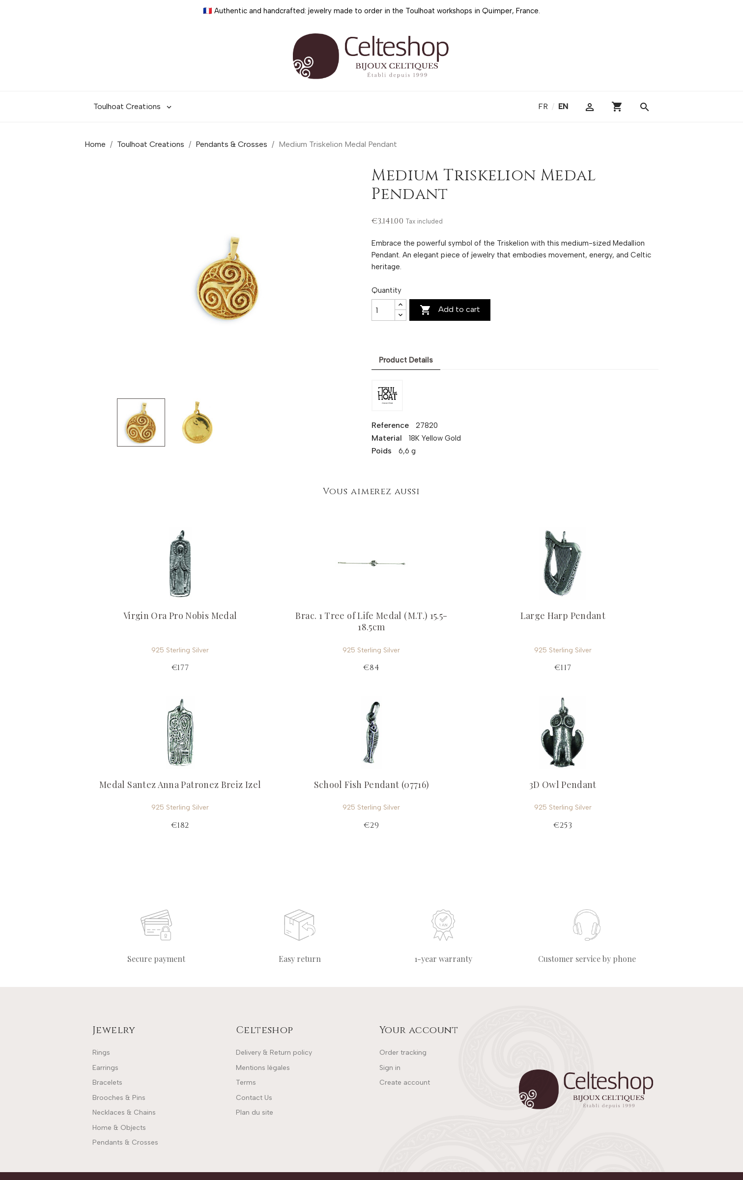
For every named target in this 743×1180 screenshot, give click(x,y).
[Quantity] (383, 310)
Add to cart (450, 310)
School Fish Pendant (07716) (371, 784)
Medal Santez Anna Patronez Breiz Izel (180, 784)
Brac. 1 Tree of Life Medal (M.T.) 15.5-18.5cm (371, 621)
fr (544, 106)
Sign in (389, 1068)
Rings (101, 1052)
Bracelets (107, 1082)
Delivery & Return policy (274, 1052)
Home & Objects (119, 1128)
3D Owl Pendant (563, 784)
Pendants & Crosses (125, 1142)
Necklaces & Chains (124, 1112)
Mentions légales (263, 1068)
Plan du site (254, 1112)
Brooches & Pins (118, 1098)
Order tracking (403, 1052)
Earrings (105, 1068)
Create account (404, 1082)
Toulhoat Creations (133, 107)
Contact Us (254, 1098)
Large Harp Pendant (562, 615)
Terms (246, 1082)
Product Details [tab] (406, 360)
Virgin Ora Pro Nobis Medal (180, 615)
